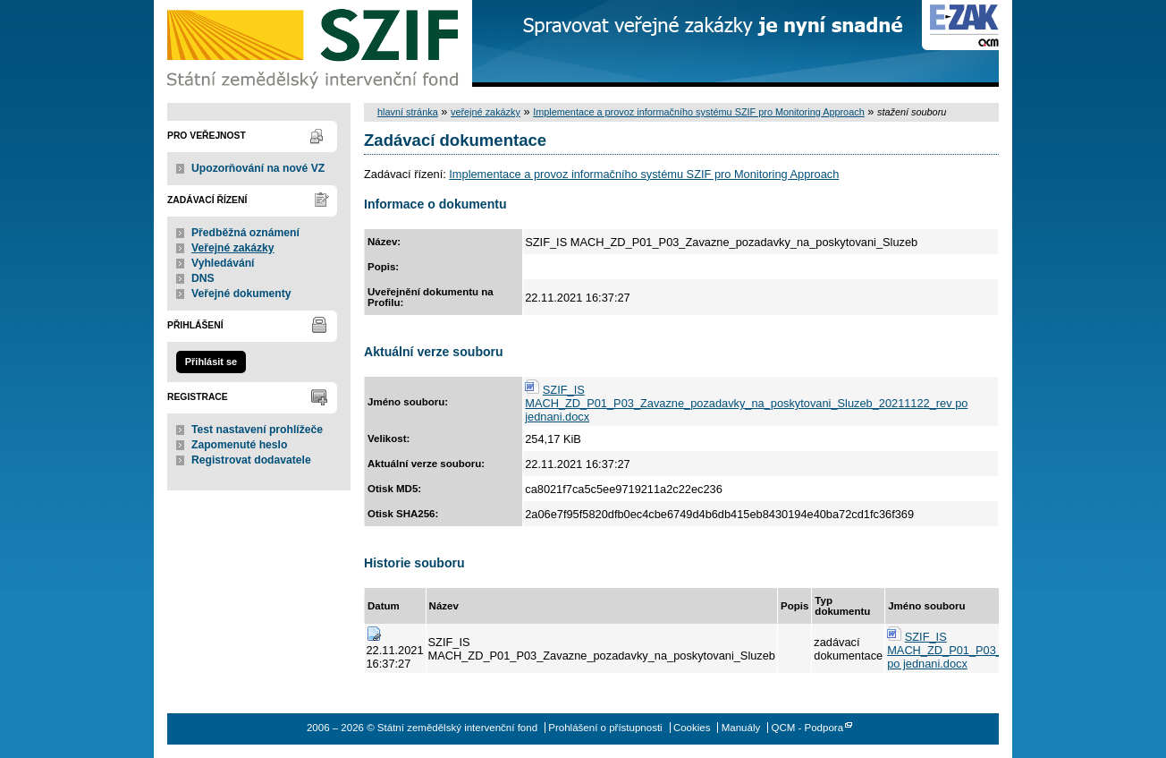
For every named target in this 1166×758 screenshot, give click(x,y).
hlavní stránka (407, 111)
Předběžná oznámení (245, 232)
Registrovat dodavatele (251, 460)
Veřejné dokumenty (241, 293)
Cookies (692, 727)
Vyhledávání (223, 263)
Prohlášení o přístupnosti (605, 727)
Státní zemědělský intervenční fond (315, 44)
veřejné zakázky (485, 111)
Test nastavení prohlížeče (257, 429)
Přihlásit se (211, 361)
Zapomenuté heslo (239, 445)
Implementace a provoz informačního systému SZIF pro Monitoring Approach (699, 111)
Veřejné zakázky (233, 248)
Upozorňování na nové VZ (258, 168)
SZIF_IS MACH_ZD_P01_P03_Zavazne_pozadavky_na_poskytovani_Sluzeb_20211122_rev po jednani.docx (746, 403)
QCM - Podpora (807, 727)
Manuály (741, 727)
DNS (203, 278)
